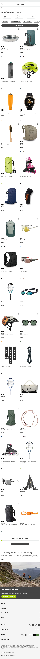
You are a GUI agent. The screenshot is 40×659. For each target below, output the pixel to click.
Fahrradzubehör (27, 21)
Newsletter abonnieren (8, 596)
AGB (2, 655)
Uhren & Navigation (15, 21)
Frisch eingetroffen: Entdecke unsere (18, 1)
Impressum (6, 655)
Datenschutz (12, 655)
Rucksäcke (5, 21)
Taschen (36, 21)
